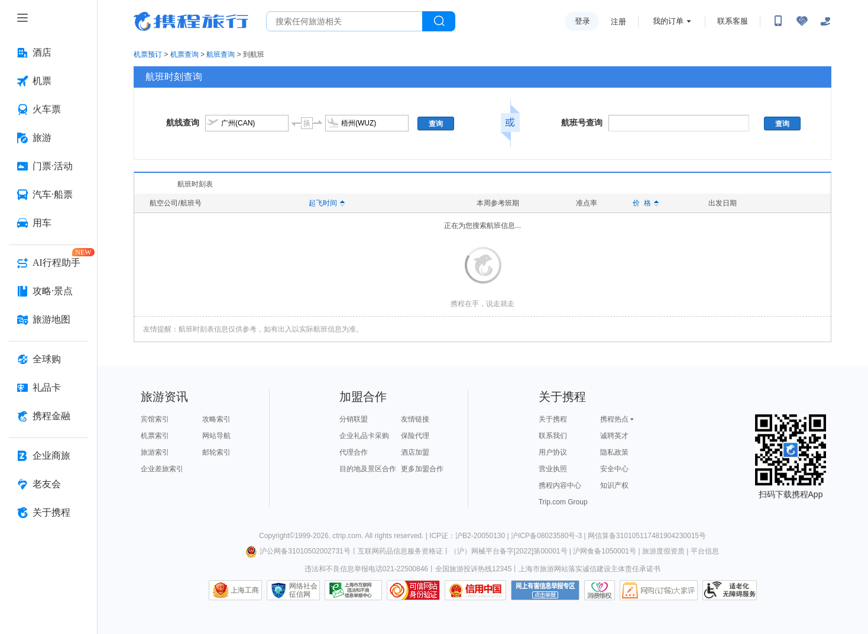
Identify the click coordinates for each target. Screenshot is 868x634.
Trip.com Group (563, 502)
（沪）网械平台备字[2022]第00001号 (509, 551)
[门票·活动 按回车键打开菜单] (48, 166)
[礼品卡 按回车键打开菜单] (48, 387)
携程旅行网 (191, 21)
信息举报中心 (353, 590)
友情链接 (415, 419)
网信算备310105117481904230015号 (647, 536)
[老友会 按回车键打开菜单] (48, 484)
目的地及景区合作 (367, 469)
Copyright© (276, 536)
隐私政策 (614, 452)
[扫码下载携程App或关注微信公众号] (778, 21)
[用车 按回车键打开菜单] (48, 223)
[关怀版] (825, 21)
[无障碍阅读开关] (802, 21)
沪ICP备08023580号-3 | (549, 536)
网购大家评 (659, 590)
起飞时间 (327, 203)
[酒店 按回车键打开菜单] (48, 52)
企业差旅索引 (162, 469)
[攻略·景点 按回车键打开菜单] (48, 291)
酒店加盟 (415, 452)
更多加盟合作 (422, 469)
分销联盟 (353, 419)
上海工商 (245, 590)
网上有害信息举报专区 (545, 590)
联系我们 (553, 436)
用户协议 (553, 452)
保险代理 (415, 436)
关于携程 (553, 419)
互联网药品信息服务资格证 (400, 551)
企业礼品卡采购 (364, 436)
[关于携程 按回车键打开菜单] (48, 512)
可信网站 (413, 590)
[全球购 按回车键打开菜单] (48, 359)
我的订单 (668, 21)
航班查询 (220, 54)
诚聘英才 (614, 436)
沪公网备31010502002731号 (298, 551)
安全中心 (614, 469)
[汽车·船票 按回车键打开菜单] (48, 194)
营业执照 (553, 469)
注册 (618, 21)
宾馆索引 (155, 419)
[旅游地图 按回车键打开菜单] (48, 319)
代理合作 (353, 452)
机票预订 (148, 54)
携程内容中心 (560, 485)
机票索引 (155, 436)
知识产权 (614, 485)
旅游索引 (155, 452)
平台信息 (705, 551)
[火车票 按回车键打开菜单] (48, 109)
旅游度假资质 (663, 551)
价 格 (646, 203)
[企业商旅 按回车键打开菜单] (48, 455)
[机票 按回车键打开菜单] (48, 81)
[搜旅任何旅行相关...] (344, 21)
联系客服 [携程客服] (732, 21)
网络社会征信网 (303, 590)
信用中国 (475, 590)
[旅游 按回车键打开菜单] (48, 137)
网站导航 (216, 436)
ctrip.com (346, 536)
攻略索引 (216, 419)
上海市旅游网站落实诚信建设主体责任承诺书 (589, 569)
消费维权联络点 (599, 590)
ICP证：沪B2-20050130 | (470, 536)
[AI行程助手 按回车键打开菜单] (48, 262)
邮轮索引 (216, 452)
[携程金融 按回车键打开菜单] (48, 416)
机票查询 (184, 54)
